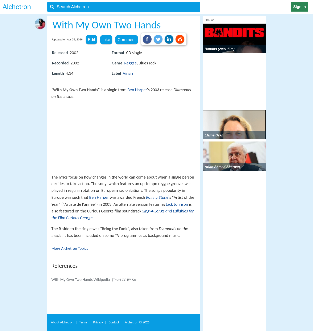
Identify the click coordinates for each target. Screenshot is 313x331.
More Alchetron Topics (70, 248)
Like (106, 39)
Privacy (98, 322)
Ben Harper (137, 89)
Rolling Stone (157, 197)
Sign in (299, 7)
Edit (91, 39)
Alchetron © (137, 322)
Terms (83, 322)
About (62, 322)
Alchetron (17, 7)
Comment (127, 39)
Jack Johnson (177, 204)
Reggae (130, 62)
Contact (114, 322)
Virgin (128, 73)
